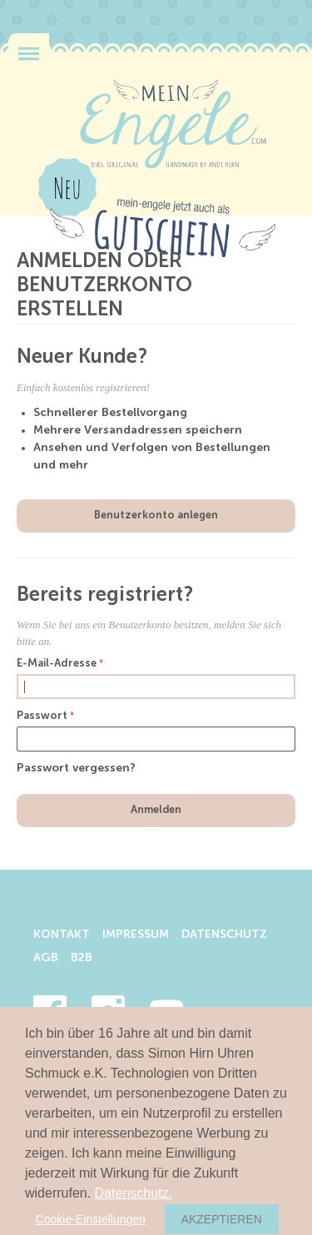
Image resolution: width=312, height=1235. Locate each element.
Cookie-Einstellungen (91, 1219)
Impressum (135, 934)
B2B (81, 958)
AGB (45, 958)
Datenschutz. (133, 1193)
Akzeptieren (221, 1219)
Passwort (42, 716)
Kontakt (61, 934)
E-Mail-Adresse (57, 663)
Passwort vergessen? (76, 768)
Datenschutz (224, 934)
